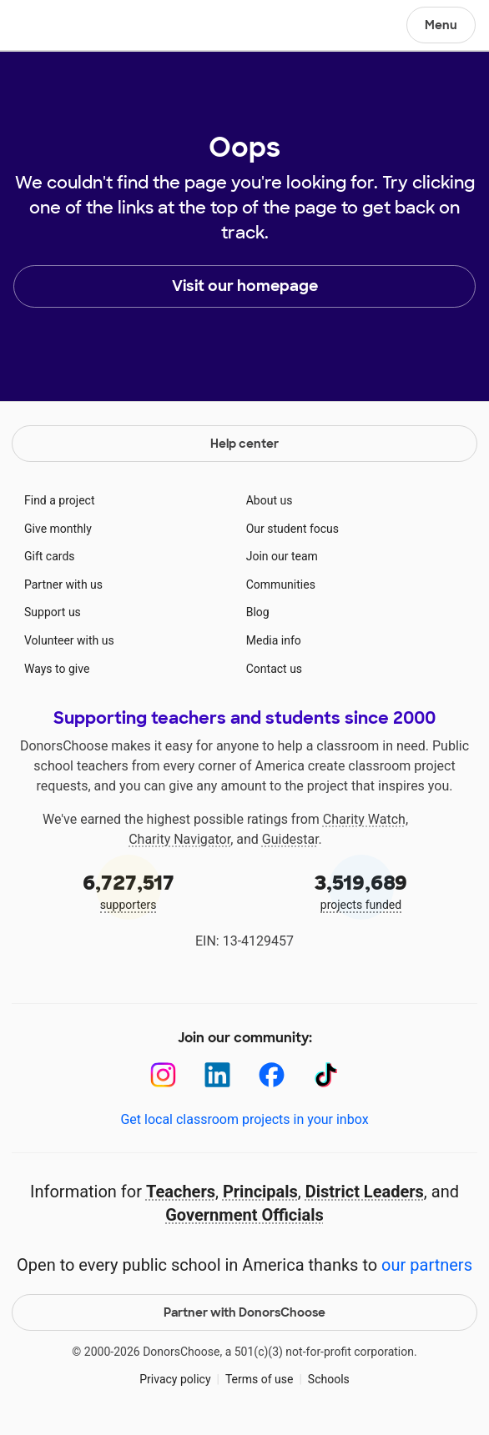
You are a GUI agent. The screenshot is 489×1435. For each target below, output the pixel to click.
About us (269, 500)
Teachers (180, 1192)
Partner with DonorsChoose (244, 1312)
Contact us (274, 668)
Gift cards (49, 556)
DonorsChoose (53, 26)
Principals (260, 1192)
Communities (280, 584)
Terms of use (259, 1379)
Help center (244, 443)
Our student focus (292, 528)
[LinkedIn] (217, 1075)
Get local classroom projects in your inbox (244, 1119)
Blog (258, 612)
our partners (426, 1265)
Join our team (282, 556)
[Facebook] (271, 1075)
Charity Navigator (179, 839)
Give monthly (58, 528)
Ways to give (56, 668)
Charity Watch (364, 819)
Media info (273, 640)
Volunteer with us (69, 640)
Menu (441, 25)
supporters (128, 890)
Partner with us (63, 584)
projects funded (360, 890)
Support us (52, 612)
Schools (329, 1379)
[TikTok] (326, 1075)
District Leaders (364, 1192)
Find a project (59, 500)
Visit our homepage (245, 286)
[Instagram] (163, 1075)
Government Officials (244, 1215)
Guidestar (290, 839)
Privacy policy (174, 1379)
